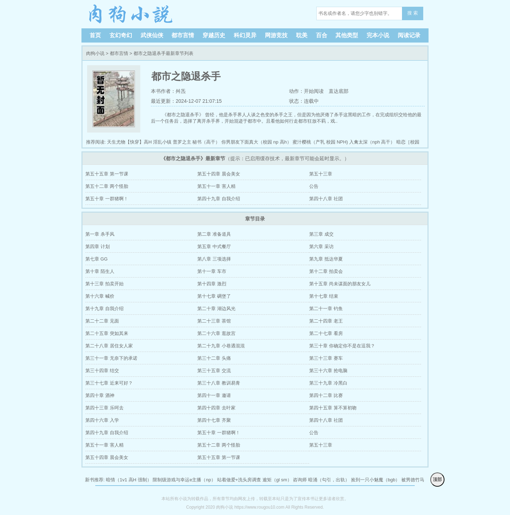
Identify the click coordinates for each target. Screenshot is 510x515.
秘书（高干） (206, 142)
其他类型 (346, 35)
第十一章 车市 (211, 271)
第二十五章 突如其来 (106, 333)
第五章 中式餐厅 (214, 246)
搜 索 (412, 13)
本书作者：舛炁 (168, 91)
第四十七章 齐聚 (214, 420)
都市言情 (182, 35)
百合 (321, 35)
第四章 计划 (97, 246)
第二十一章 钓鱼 (326, 308)
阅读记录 (409, 35)
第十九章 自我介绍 (104, 308)
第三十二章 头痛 (214, 358)
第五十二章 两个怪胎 (106, 186)
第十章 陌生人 (99, 271)
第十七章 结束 (323, 296)
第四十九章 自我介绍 (218, 198)
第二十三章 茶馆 (214, 321)
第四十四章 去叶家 (216, 407)
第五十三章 (320, 174)
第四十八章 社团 (326, 198)
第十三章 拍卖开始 (104, 283)
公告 (313, 186)
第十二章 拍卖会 (326, 271)
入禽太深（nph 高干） (372, 142)
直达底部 (338, 91)
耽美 (301, 35)
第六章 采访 (321, 246)
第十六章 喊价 (99, 296)
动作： (296, 91)
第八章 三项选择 (214, 259)
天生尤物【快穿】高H (129, 142)
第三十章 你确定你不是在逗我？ (342, 345)
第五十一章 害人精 (216, 186)
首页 (95, 35)
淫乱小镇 (162, 142)
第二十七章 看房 (326, 333)
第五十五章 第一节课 (106, 174)
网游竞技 (276, 35)
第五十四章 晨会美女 (218, 174)
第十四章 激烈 (211, 283)
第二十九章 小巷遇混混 (221, 345)
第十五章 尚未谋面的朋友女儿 (339, 283)
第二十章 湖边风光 (216, 308)
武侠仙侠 (152, 35)
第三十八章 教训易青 (218, 383)
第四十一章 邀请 (214, 395)
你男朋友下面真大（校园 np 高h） (256, 142)
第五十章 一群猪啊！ (106, 198)
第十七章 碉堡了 (214, 296)
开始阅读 (314, 91)
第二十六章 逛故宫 (216, 333)
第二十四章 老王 (326, 321)
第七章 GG (96, 259)
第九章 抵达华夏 (326, 259)
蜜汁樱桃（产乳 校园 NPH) (320, 142)
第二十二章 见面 (102, 321)
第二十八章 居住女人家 (109, 345)
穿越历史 (214, 35)
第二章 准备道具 (214, 234)
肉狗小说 (131, 14)
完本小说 (378, 35)
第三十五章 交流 (214, 370)
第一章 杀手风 (99, 234)
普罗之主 (182, 142)
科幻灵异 (245, 35)
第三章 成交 (321, 234)
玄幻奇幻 (120, 35)
